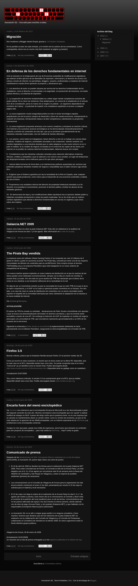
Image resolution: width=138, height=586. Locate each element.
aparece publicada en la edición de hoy (66, 540)
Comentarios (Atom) (53, 564)
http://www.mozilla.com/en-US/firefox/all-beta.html (26, 368)
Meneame (23, 301)
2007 (102, 56)
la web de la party (67, 231)
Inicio (38, 556)
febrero (105, 39)
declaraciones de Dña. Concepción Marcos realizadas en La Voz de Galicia (50, 457)
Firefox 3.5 (14, 351)
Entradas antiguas (79, 556)
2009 (102, 48)
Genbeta (13, 301)
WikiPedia (80, 420)
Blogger (93, 580)
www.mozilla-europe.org (65, 381)
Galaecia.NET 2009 (20, 224)
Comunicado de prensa (23, 452)
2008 (102, 52)
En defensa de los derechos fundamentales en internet (46, 71)
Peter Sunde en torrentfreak (38, 326)
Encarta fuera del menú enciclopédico (34, 405)
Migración (14, 36)
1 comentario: (23, 335)
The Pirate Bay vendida (23, 253)
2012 (102, 36)
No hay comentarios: (26, 55)
